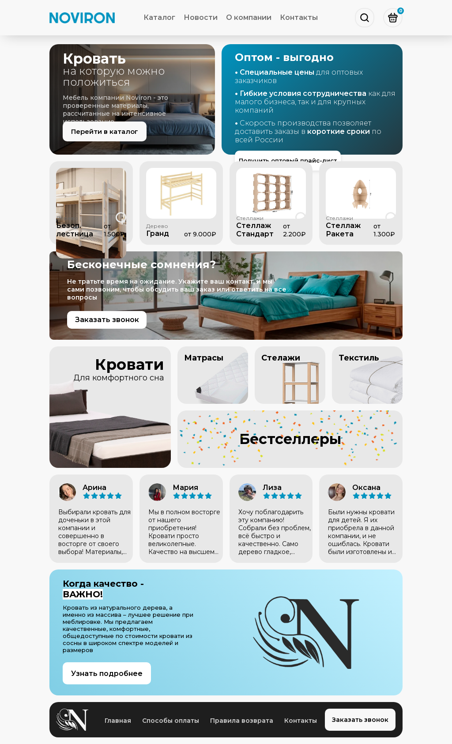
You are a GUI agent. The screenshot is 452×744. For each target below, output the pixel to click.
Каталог (159, 17)
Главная (118, 721)
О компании (248, 17)
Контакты (299, 17)
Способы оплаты (170, 721)
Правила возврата (241, 721)
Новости (201, 17)
